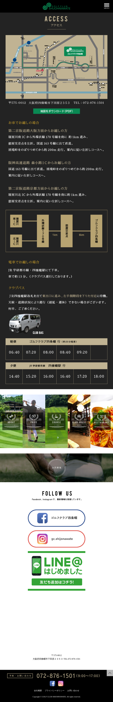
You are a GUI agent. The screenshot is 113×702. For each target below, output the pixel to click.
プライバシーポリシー (54, 690)
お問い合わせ (73, 690)
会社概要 (38, 690)
